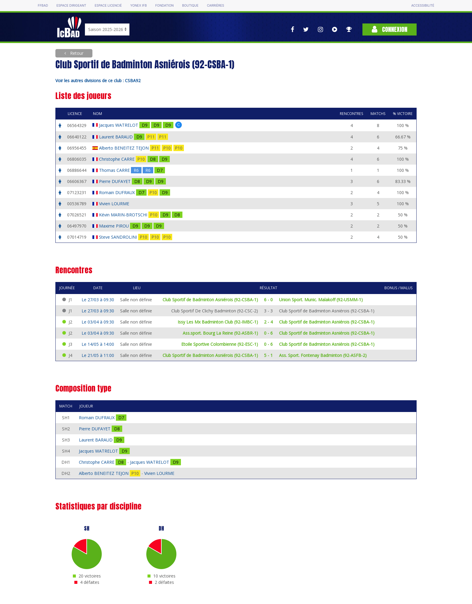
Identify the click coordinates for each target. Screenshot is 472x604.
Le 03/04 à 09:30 (98, 322)
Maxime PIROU (114, 226)
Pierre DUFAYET (115, 181)
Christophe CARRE (117, 159)
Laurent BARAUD (116, 137)
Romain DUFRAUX (117, 192)
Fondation (164, 6)
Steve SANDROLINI (118, 237)
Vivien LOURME (114, 203)
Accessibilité (422, 6)
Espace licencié (108, 6)
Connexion (389, 29)
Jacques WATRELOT (119, 125)
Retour (76, 53)
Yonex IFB (138, 6)
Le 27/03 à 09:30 (98, 299)
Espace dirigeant (71, 6)
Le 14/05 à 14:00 (98, 344)
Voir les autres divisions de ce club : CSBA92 (98, 80)
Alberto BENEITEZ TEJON (124, 148)
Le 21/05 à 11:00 (98, 355)
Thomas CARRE (115, 170)
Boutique (190, 6)
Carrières (215, 6)
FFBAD (43, 6)
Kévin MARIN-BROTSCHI (123, 215)
